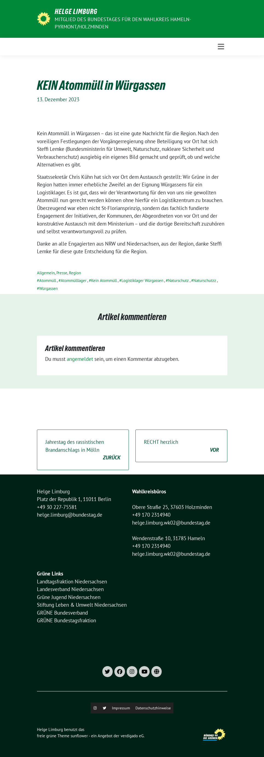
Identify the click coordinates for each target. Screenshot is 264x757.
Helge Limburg (76, 11)
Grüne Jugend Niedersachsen (68, 597)
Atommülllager (73, 280)
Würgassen (48, 288)
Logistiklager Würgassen (142, 280)
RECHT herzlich (181, 446)
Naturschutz (178, 280)
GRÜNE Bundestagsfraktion (66, 620)
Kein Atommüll (104, 280)
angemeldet (80, 359)
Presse (61, 272)
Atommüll (47, 280)
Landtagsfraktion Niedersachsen (72, 581)
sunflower (79, 735)
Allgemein (46, 272)
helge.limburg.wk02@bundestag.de (171, 522)
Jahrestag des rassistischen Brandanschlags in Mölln (82, 450)
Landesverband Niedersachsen (70, 589)
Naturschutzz (204, 280)
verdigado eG (132, 735)
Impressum (121, 708)
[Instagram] (95, 708)
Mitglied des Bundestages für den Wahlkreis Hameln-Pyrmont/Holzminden (123, 23)
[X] (104, 708)
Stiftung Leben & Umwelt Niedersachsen (82, 604)
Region (75, 272)
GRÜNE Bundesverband (62, 612)
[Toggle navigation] (220, 46)
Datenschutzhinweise (153, 708)
